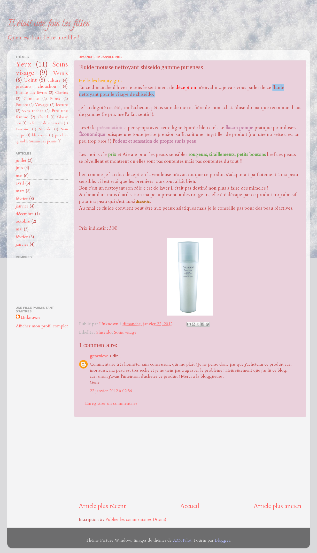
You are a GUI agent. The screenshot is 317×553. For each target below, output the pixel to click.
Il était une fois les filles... (49, 24)
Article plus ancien (278, 506)
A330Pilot (182, 540)
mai (19, 176)
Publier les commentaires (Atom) (135, 519)
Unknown (30, 318)
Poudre (22, 104)
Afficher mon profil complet (42, 326)
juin (19, 168)
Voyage (42, 104)
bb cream (39, 135)
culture (54, 80)
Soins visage (125, 332)
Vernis (60, 73)
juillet (21, 160)
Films (55, 98)
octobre (23, 221)
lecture (62, 104)
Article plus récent (102, 506)
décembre (25, 214)
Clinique (31, 98)
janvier (22, 206)
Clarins (61, 92)
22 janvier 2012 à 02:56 (111, 391)
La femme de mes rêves (45, 123)
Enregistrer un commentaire (111, 403)
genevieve (99, 356)
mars (20, 191)
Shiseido (104, 332)
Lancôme (23, 129)
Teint (30, 80)
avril (20, 183)
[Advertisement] (190, 459)
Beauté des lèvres (31, 92)
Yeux (23, 64)
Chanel (43, 117)
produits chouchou (36, 86)
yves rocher (32, 110)
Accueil (189, 506)
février (22, 199)
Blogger (222, 540)
